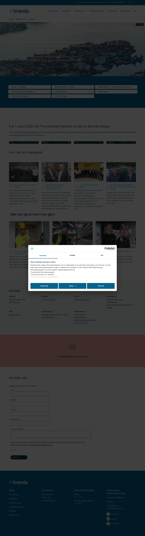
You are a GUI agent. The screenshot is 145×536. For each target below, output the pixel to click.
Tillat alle (101, 286)
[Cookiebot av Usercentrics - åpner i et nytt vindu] (106, 248)
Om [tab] (102, 255)
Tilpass (72, 286)
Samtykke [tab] (43, 255)
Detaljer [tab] (72, 255)
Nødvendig (44, 286)
